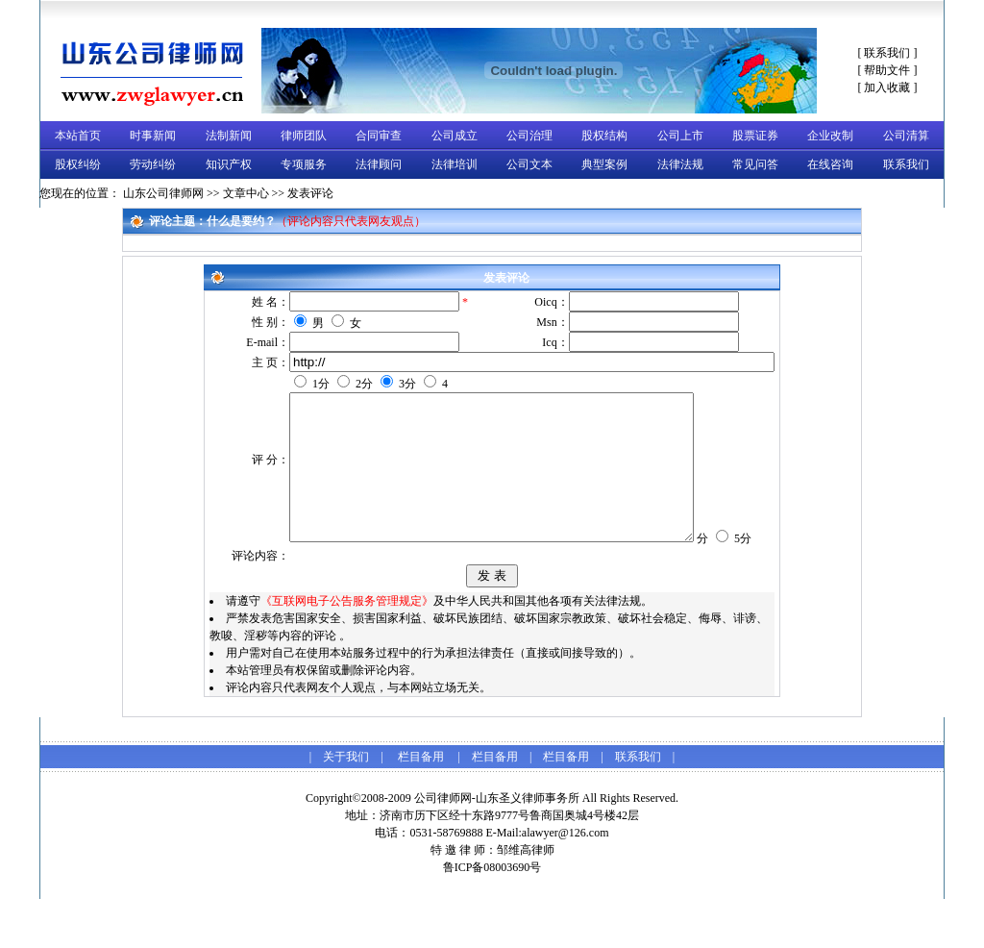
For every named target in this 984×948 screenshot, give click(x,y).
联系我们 (887, 53)
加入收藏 (887, 87)
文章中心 (246, 193)
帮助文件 (887, 70)
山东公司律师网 (163, 193)
